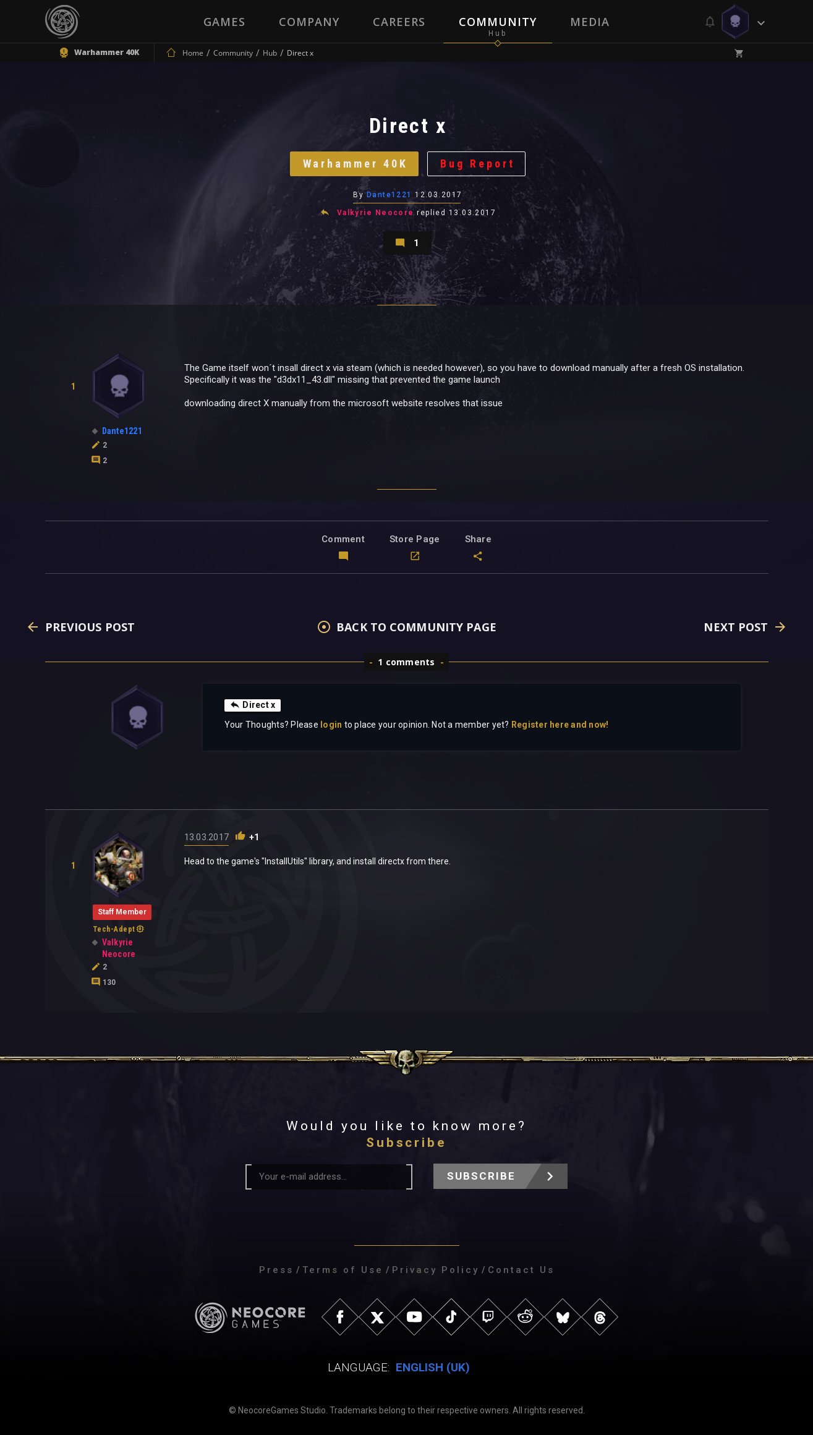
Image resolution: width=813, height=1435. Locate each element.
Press (276, 1269)
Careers (399, 21)
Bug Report (477, 163)
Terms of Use (342, 1269)
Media (590, 21)
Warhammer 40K (355, 163)
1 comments (406, 662)
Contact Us (521, 1269)
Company (309, 21)
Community (498, 21)
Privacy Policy (435, 1269)
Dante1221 (389, 194)
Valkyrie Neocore (375, 212)
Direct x (252, 704)
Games (224, 21)
